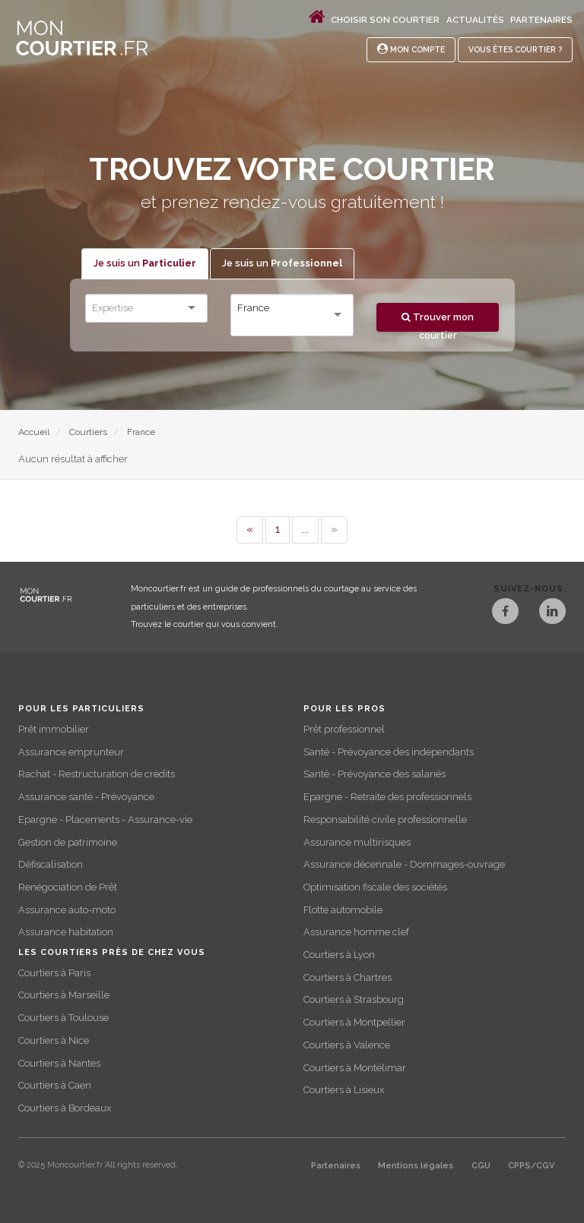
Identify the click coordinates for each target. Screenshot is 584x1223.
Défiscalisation (50, 864)
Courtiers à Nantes (59, 1063)
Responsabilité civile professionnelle (385, 819)
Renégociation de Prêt (67, 887)
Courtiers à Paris (54, 973)
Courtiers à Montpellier (354, 1022)
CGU (480, 1166)
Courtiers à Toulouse (63, 1017)
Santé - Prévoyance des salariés (374, 774)
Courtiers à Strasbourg (353, 999)
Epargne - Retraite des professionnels (387, 796)
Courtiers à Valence (346, 1045)
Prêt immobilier (53, 729)
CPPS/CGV (531, 1166)
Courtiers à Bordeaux (64, 1108)
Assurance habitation (65, 932)
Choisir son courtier (385, 19)
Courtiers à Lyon (339, 954)
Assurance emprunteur (71, 752)
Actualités (475, 19)
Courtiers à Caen (54, 1085)
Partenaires (541, 19)
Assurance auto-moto (67, 910)
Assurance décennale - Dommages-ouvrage (404, 864)
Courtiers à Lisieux (343, 1089)
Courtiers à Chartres (347, 977)
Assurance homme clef (356, 932)
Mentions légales (415, 1166)
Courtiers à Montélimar (354, 1067)
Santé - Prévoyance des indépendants (388, 752)
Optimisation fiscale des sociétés (375, 887)
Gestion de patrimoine (67, 842)
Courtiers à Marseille (64, 995)
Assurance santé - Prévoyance (86, 796)
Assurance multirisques (357, 842)
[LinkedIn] (552, 613)
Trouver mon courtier (438, 321)
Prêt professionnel (344, 729)
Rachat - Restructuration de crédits (96, 774)
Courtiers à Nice (53, 1040)
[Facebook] (505, 613)
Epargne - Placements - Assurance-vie (105, 819)
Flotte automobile (342, 910)
